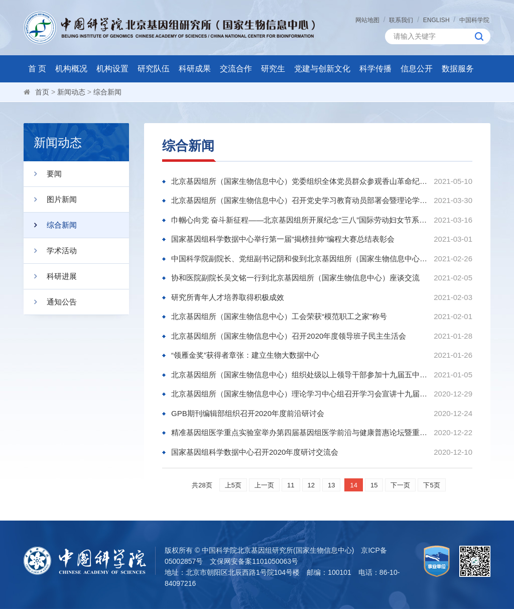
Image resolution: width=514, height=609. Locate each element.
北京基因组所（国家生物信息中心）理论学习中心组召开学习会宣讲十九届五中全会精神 (300, 393)
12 (311, 485)
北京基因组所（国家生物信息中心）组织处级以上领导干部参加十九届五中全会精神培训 (300, 374)
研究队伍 (154, 68)
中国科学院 (474, 20)
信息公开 (417, 68)
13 (331, 485)
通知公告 (50, 302)
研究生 (273, 68)
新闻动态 (71, 92)
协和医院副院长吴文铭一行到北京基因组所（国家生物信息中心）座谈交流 (295, 277)
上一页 (264, 485)
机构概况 (71, 68)
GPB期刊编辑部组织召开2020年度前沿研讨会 (247, 413)
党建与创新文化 (322, 68)
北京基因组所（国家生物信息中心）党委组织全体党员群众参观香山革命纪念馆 (300, 181)
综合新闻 (107, 92)
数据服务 (458, 68)
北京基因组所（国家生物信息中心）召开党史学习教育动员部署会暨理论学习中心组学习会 (300, 200)
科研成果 (195, 68)
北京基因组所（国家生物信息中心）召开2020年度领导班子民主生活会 (288, 336)
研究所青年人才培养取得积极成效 (227, 297)
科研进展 (50, 276)
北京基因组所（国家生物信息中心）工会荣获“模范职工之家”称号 (279, 316)
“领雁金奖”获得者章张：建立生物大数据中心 (245, 355)
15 (373, 485)
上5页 (233, 485)
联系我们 (401, 20)
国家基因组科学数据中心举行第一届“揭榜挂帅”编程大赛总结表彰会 (283, 239)
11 (290, 485)
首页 (42, 92)
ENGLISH (436, 20)
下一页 (400, 485)
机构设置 (112, 68)
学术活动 (50, 250)
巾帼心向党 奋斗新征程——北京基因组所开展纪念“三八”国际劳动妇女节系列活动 (300, 220)
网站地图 (367, 20)
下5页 (431, 485)
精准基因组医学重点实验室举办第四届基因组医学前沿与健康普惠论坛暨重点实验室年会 (300, 432)
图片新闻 (50, 199)
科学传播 (375, 68)
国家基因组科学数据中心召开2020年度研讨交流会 (254, 452)
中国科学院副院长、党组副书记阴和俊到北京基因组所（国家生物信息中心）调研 (300, 258)
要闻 (43, 173)
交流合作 (236, 68)
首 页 (37, 68)
